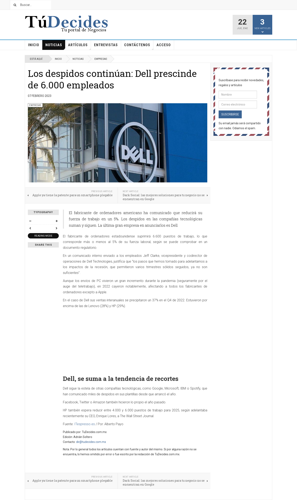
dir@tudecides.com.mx (91, 442)
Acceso (164, 45)
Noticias (55, 46)
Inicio (33, 45)
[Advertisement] (135, 340)
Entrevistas (106, 45)
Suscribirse (230, 114)
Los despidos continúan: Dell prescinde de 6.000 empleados (112, 79)
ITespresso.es (84, 424)
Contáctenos (138, 46)
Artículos (79, 46)
